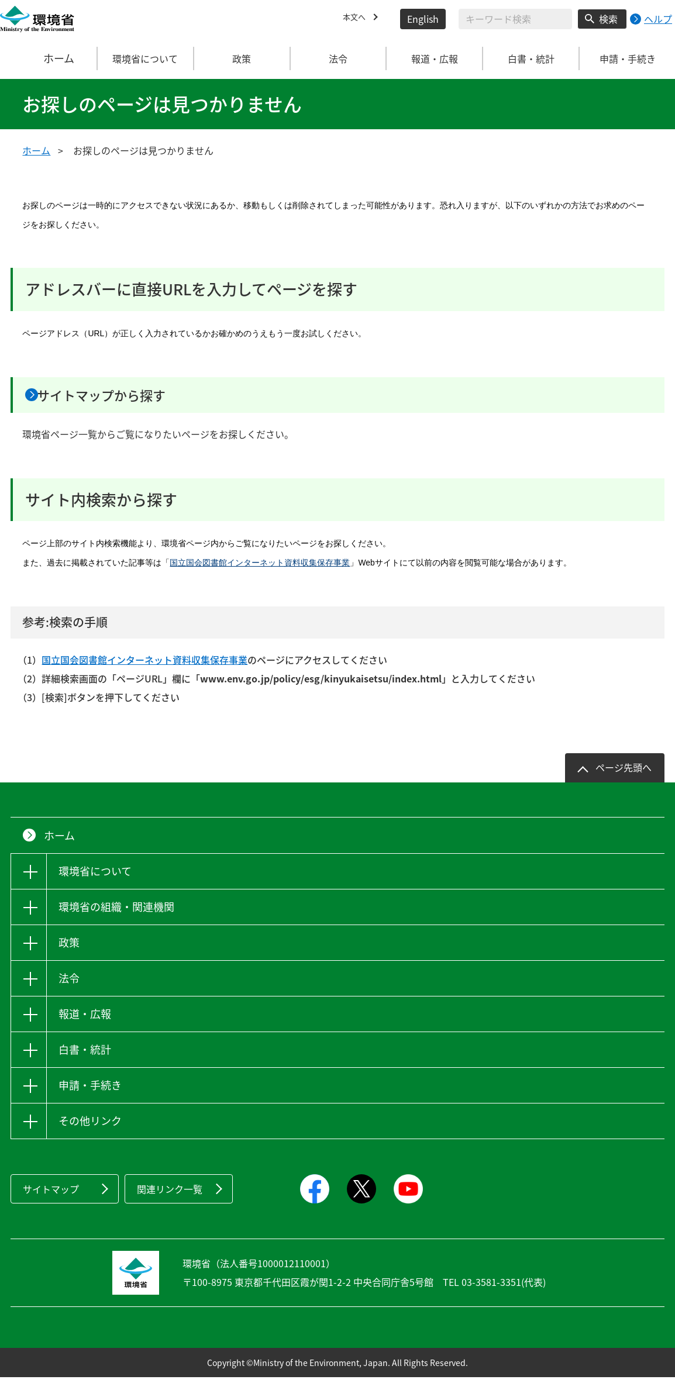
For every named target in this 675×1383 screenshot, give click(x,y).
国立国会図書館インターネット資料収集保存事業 (260, 568)
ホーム (49, 58)
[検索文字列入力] (515, 19)
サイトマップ (51, 1195)
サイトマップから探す (126, 398)
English (423, 19)
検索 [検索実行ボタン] (608, 19)
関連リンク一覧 (169, 1195)
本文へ (357, 19)
